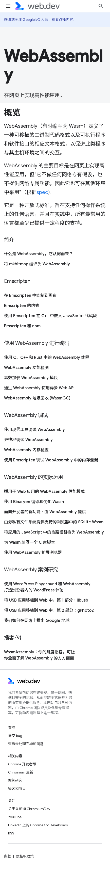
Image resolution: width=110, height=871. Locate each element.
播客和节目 (17, 788)
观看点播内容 (62, 19)
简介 (9, 239)
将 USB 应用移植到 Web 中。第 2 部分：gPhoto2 (49, 610)
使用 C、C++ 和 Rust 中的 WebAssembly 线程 (46, 357)
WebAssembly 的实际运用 (33, 477)
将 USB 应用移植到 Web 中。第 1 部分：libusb (46, 600)
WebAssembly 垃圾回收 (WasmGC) (37, 398)
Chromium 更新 (20, 772)
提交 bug (15, 735)
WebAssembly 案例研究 (31, 570)
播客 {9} (12, 638)
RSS (11, 833)
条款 (7, 856)
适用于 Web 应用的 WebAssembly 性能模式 (44, 491)
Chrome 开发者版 (22, 764)
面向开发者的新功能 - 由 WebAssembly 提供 (45, 511)
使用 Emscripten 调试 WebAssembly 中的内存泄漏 (51, 460)
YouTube (15, 817)
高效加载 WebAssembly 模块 (31, 377)
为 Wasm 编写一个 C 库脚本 (29, 542)
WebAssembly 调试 (26, 415)
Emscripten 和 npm (22, 326)
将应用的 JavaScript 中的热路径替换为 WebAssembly (54, 532)
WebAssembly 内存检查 (26, 450)
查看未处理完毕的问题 (26, 743)
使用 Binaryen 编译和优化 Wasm (34, 501)
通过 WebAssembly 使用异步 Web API (39, 388)
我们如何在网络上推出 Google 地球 (36, 620)
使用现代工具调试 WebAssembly (34, 429)
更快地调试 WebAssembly (28, 439)
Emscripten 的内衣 (21, 305)
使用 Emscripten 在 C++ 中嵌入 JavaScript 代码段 (50, 315)
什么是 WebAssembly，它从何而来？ (38, 253)
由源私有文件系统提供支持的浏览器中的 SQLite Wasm (53, 522)
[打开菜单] (8, 6)
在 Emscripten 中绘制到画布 (30, 295)
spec (42, 192)
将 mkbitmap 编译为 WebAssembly (37, 264)
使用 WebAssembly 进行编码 (36, 343)
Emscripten (17, 281)
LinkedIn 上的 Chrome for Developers (38, 825)
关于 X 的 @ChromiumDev (29, 809)
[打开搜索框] (101, 6)
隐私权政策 (25, 856)
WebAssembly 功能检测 (26, 367)
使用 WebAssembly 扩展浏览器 (33, 552)
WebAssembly (53, 65)
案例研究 (15, 780)
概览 (12, 112)
